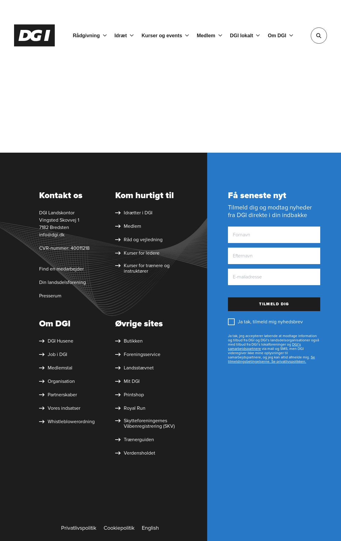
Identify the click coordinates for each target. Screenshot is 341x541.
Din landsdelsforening (62, 282)
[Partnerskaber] (58, 395)
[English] (150, 528)
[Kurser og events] (165, 35)
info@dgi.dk (51, 235)
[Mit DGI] (127, 381)
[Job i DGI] (53, 354)
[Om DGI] (280, 35)
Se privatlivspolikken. (288, 361)
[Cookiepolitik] (119, 528)
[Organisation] (57, 381)
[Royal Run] (130, 408)
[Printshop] (129, 395)
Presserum (50, 296)
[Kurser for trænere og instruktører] (148, 268)
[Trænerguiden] (134, 439)
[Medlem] (209, 35)
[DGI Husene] (56, 341)
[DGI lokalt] (245, 35)
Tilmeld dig (274, 304)
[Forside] (34, 35)
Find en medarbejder (61, 269)
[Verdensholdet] (135, 453)
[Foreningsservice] (137, 354)
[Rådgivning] (89, 35)
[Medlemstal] (55, 368)
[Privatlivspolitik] (78, 528)
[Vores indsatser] (59, 408)
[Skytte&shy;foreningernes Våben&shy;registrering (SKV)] (148, 423)
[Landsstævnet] (134, 368)
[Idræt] (124, 35)
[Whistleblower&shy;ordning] (67, 421)
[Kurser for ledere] (137, 253)
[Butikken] (129, 341)
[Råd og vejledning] (139, 239)
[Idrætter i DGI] (133, 213)
